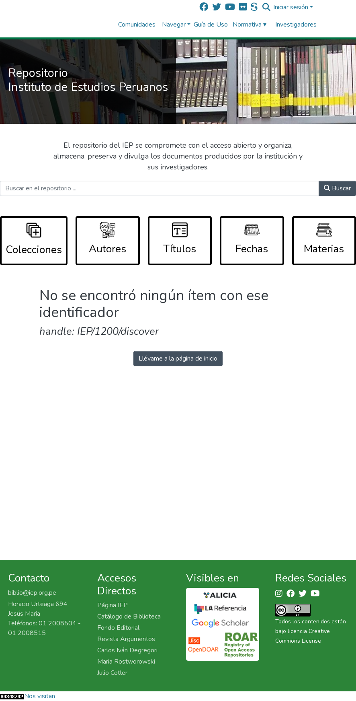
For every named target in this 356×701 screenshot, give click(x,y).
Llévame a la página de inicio (178, 358)
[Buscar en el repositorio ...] (159, 188)
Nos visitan (39, 696)
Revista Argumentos (126, 639)
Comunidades (136, 24)
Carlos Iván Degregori (127, 650)
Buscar (337, 188)
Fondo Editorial (118, 627)
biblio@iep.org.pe (32, 592)
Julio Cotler (112, 672)
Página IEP (112, 605)
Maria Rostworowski (126, 661)
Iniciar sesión (290, 7)
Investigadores (296, 24)
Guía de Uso (211, 24)
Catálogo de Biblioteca (129, 616)
